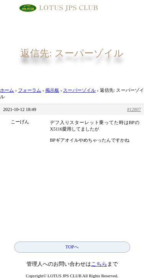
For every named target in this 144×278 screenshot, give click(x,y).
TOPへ (71, 247)
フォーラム (29, 90)
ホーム (7, 90)
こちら (99, 264)
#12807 (134, 109)
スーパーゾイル (79, 90)
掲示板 (52, 90)
